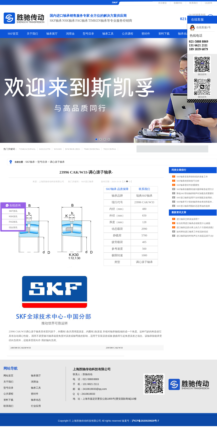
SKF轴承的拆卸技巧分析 (188, 181)
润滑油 (70, 33)
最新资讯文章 (179, 212)
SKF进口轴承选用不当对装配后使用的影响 (196, 197)
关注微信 (162, 3)
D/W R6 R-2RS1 (72, 149)
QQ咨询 (208, 3)
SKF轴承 (30, 162)
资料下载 (164, 33)
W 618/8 (57, 149)
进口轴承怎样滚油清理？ (188, 219)
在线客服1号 (200, 27)
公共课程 (127, 33)
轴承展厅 (52, 33)
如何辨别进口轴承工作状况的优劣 (192, 231)
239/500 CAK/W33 (114, 348)
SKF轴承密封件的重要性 (188, 185)
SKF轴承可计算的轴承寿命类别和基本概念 (196, 202)
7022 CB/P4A (109, 149)
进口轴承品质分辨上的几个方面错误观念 (195, 227)
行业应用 (36, 406)
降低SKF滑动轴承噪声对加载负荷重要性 (195, 193)
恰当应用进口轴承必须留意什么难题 (193, 223)
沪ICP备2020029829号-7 (145, 420)
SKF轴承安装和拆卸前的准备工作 (192, 176)
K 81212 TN (44, 149)
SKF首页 (13, 33)
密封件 (146, 33)
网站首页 (8, 375)
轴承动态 (183, 33)
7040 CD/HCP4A (92, 149)
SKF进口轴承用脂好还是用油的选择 (193, 206)
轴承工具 (108, 33)
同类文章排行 (179, 170)
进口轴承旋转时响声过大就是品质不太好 (195, 236)
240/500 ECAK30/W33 (20, 348)
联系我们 (193, 3)
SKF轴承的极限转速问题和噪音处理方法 (195, 189)
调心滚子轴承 (57, 162)
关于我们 (32, 33)
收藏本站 (178, 3)
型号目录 (88, 33)
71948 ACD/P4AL (27, 149)
